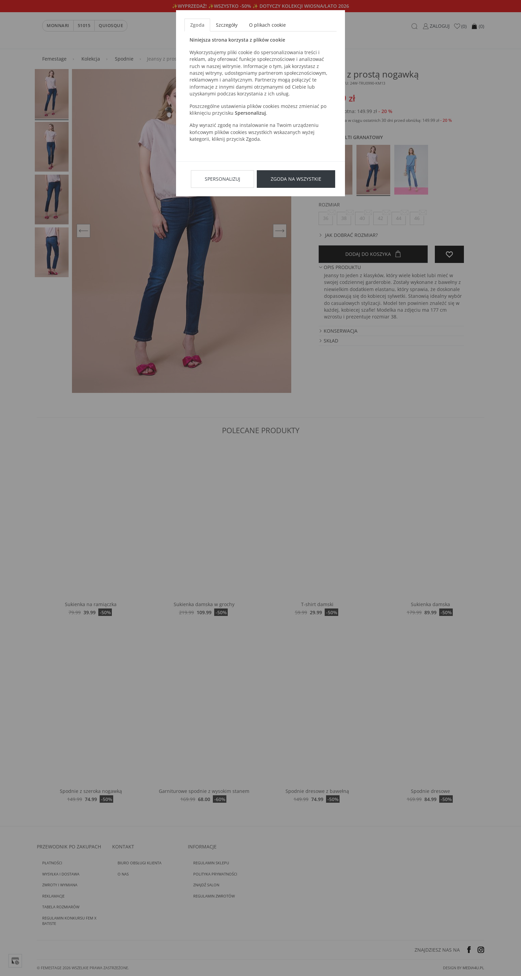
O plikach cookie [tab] (267, 25)
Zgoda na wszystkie (296, 179)
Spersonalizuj (222, 179)
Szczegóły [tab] (227, 25)
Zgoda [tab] (197, 25)
